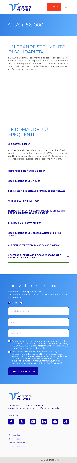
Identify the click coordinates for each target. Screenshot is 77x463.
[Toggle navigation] (66, 7)
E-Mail (14, 303)
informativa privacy (53, 341)
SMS (26, 303)
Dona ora (54, 7)
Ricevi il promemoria (24, 371)
